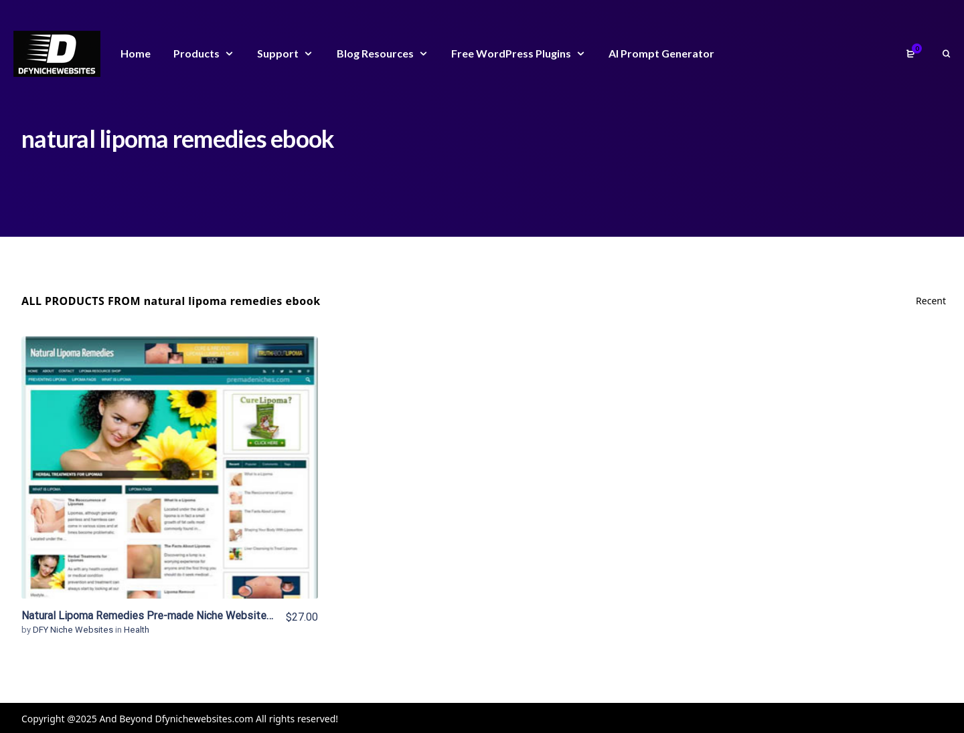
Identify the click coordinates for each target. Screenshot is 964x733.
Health (136, 630)
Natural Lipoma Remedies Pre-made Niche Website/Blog (157, 615)
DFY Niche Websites (74, 630)
